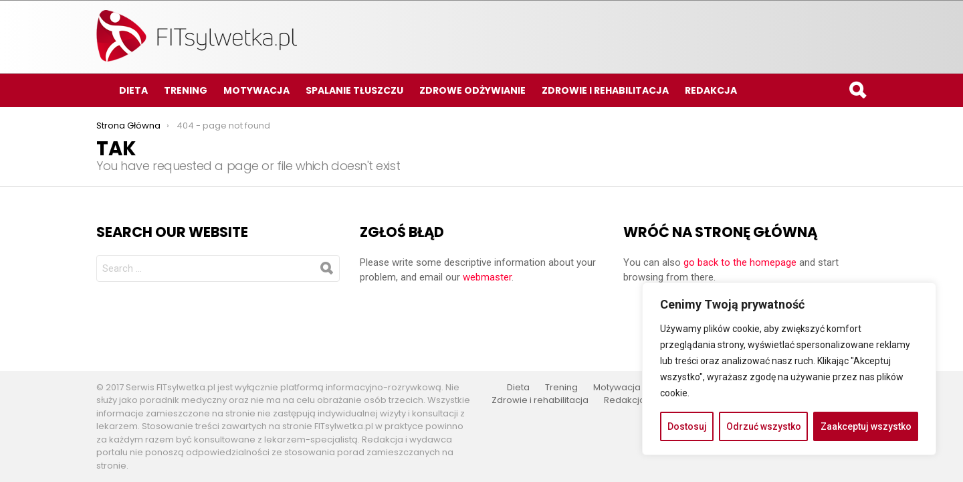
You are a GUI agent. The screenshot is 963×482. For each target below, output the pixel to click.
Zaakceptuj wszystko (866, 426)
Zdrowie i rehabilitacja (605, 90)
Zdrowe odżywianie (472, 90)
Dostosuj (687, 426)
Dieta (133, 90)
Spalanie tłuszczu (354, 90)
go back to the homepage (739, 262)
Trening (185, 90)
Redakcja (711, 90)
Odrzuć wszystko (763, 426)
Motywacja (256, 90)
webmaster (487, 277)
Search (857, 92)
